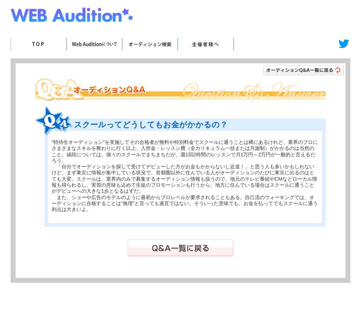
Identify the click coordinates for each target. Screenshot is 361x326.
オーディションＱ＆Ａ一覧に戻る (303, 70)
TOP (38, 44)
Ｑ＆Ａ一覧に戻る (180, 248)
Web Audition (72, 16)
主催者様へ (205, 44)
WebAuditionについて (94, 44)
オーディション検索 (149, 44)
